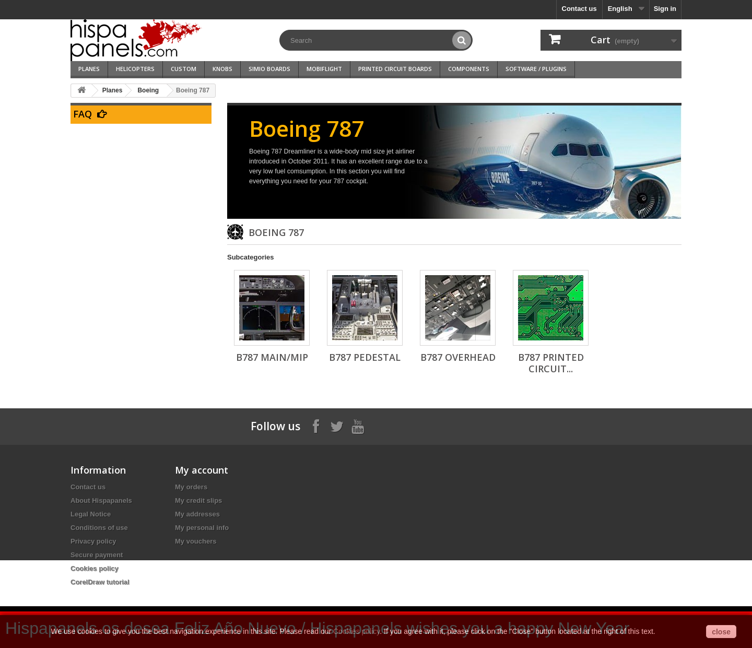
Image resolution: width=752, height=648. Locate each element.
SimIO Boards (269, 69)
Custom (183, 69)
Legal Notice (90, 514)
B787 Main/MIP (272, 357)
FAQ (82, 114)
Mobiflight (324, 69)
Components (468, 69)
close (721, 632)
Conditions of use (99, 528)
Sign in (665, 9)
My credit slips (198, 500)
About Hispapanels (101, 500)
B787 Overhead (458, 357)
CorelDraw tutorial (100, 582)
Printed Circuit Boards (395, 69)
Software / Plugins (536, 69)
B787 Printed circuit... (551, 363)
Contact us (579, 9)
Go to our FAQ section (163, 129)
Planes (89, 69)
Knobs (222, 69)
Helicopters (135, 69)
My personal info (202, 528)
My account (201, 470)
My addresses (197, 514)
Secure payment (96, 555)
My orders (191, 487)
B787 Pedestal (365, 357)
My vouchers (195, 541)
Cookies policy (94, 568)
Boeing (148, 90)
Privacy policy (93, 541)
